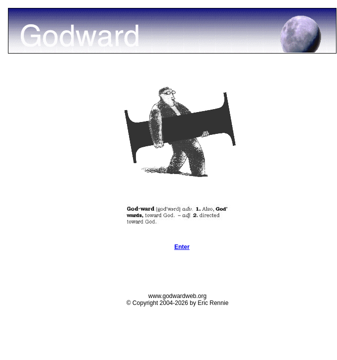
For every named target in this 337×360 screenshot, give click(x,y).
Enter (182, 246)
